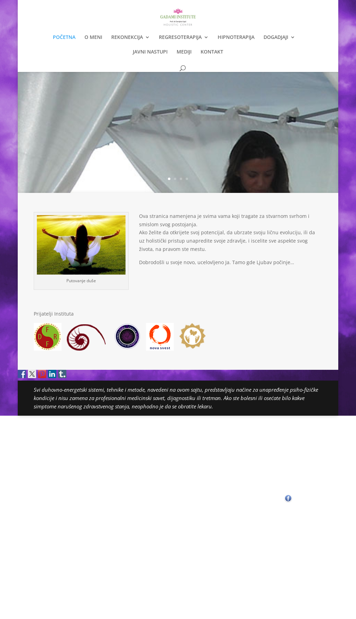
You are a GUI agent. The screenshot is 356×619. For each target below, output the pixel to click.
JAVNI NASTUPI (150, 52)
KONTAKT (212, 52)
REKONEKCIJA (127, 37)
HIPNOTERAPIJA (236, 37)
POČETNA (64, 37)
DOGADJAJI (276, 37)
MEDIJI (184, 52)
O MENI (93, 37)
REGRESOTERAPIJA (180, 37)
